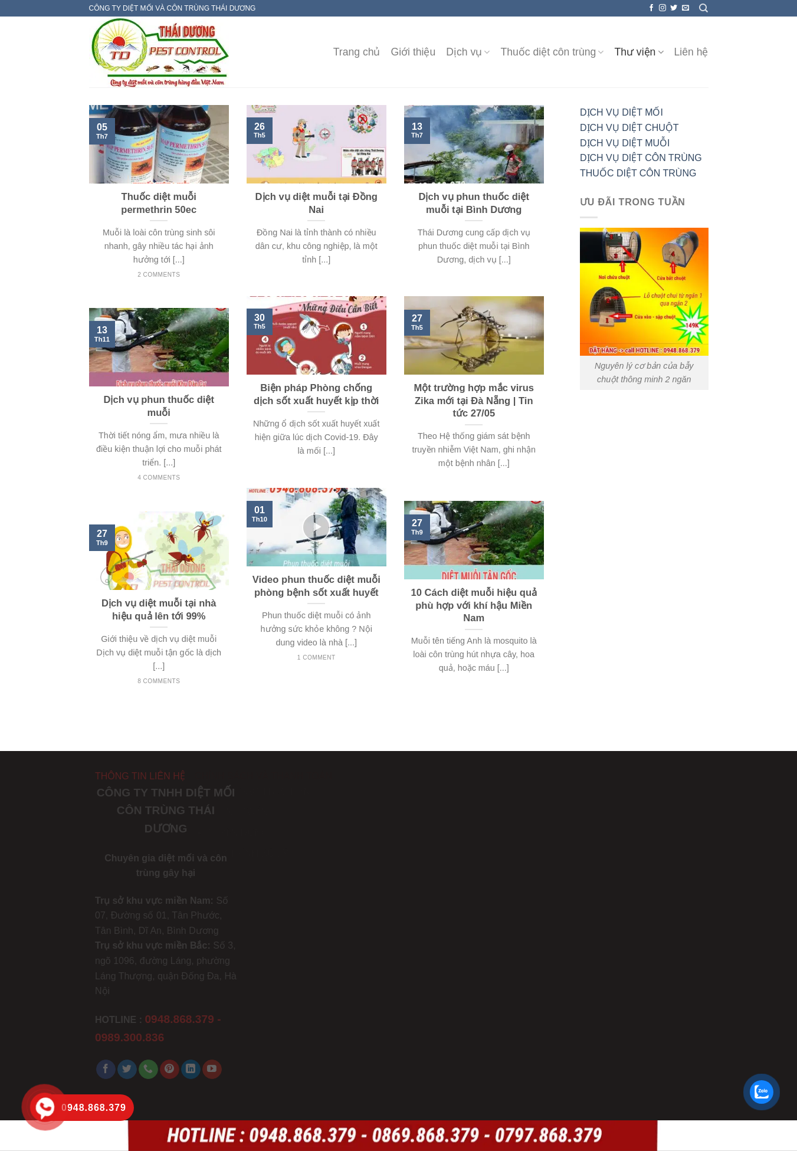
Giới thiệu (413, 52)
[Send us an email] (685, 8)
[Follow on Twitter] (673, 8)
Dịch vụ (468, 52)
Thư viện (638, 52)
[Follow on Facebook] (651, 8)
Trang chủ (357, 52)
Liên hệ (691, 52)
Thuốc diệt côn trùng (552, 52)
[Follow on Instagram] (662, 8)
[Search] (703, 8)
